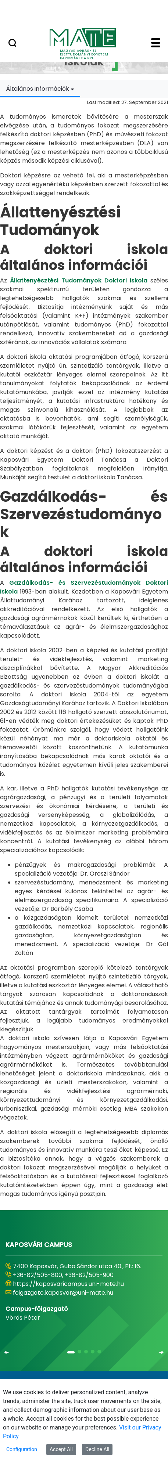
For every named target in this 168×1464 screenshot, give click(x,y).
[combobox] (40, 88)
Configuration (21, 1449)
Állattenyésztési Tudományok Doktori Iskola (78, 280)
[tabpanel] (84, 648)
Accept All (61, 1449)
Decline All (97, 1449)
